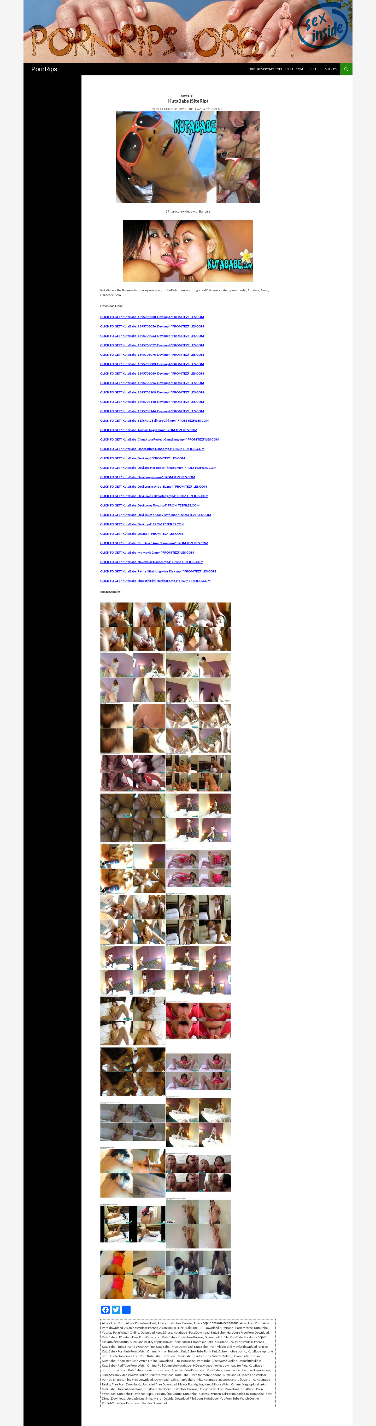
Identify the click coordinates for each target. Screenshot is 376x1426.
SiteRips (331, 69)
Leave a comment (207, 109)
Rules (314, 69)
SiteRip (187, 96)
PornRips (44, 69)
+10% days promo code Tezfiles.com (275, 69)
